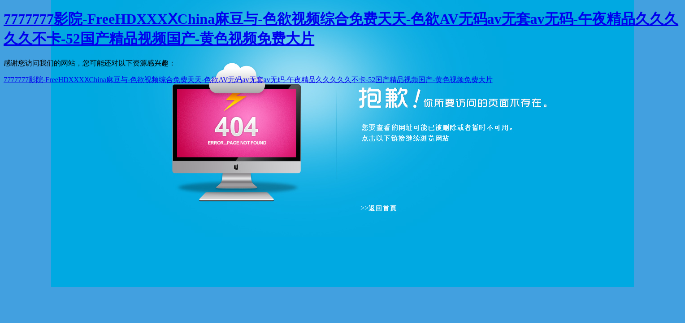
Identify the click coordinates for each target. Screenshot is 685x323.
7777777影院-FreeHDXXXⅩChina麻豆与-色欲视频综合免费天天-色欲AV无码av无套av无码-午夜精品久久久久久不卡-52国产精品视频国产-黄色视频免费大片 (248, 79)
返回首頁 (383, 208)
